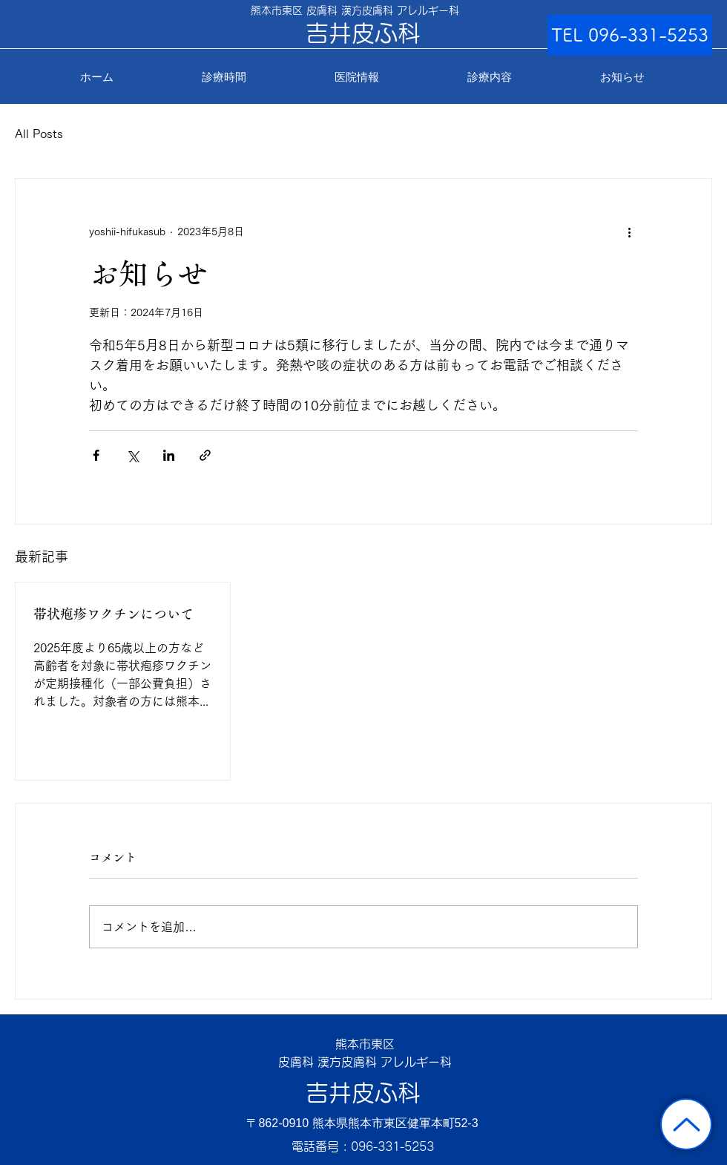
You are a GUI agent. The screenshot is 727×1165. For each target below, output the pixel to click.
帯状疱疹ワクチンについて (113, 613)
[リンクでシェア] (205, 455)
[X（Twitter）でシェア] (132, 455)
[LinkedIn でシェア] (169, 455)
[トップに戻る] (686, 1124)
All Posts (39, 134)
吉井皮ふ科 (363, 1092)
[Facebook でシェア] (96, 455)
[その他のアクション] (629, 232)
